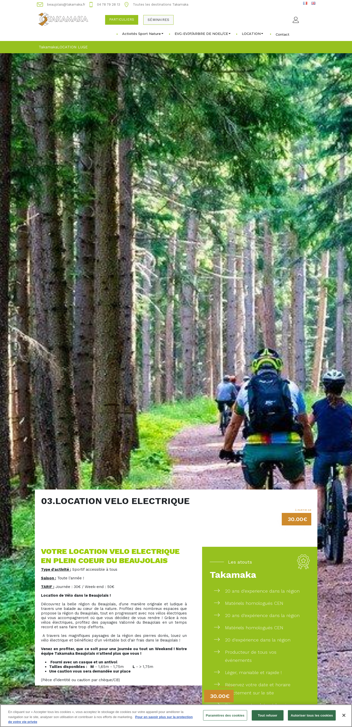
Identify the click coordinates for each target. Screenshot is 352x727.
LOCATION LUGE (72, 47)
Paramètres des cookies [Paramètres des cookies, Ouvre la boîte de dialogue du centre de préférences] (225, 718)
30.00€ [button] (297, 519)
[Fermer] (343, 717)
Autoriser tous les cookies (312, 718)
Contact (282, 34)
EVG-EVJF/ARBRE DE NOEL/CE (203, 34)
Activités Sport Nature (142, 34)
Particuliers (121, 19)
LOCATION (252, 34)
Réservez (234, 705)
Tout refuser (267, 718)
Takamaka (48, 47)
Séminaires (158, 20)
